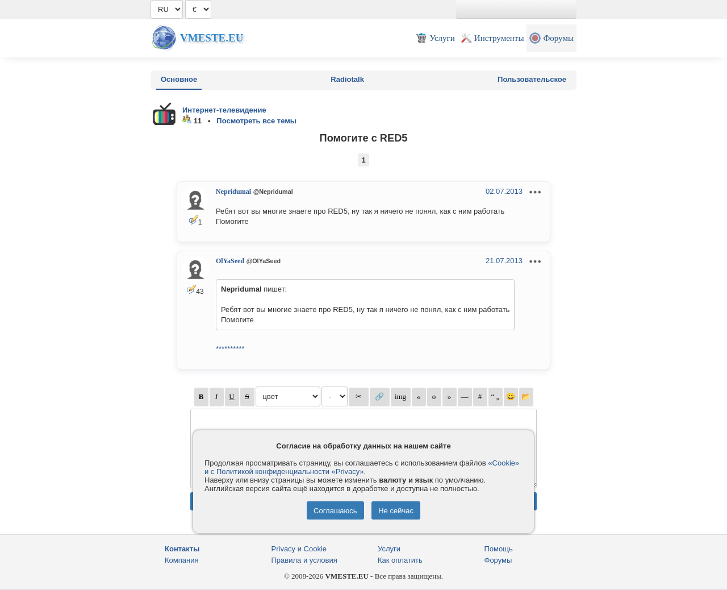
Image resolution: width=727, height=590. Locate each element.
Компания (182, 560)
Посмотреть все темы (256, 121)
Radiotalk (347, 79)
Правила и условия (304, 560)
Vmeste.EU (211, 38)
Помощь (498, 549)
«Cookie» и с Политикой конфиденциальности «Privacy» (361, 467)
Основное (179, 79)
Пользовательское (532, 79)
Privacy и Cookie (299, 549)
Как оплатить (400, 560)
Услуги (389, 549)
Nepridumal (233, 192)
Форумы (498, 560)
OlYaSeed (230, 261)
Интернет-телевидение (224, 110)
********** (230, 348)
